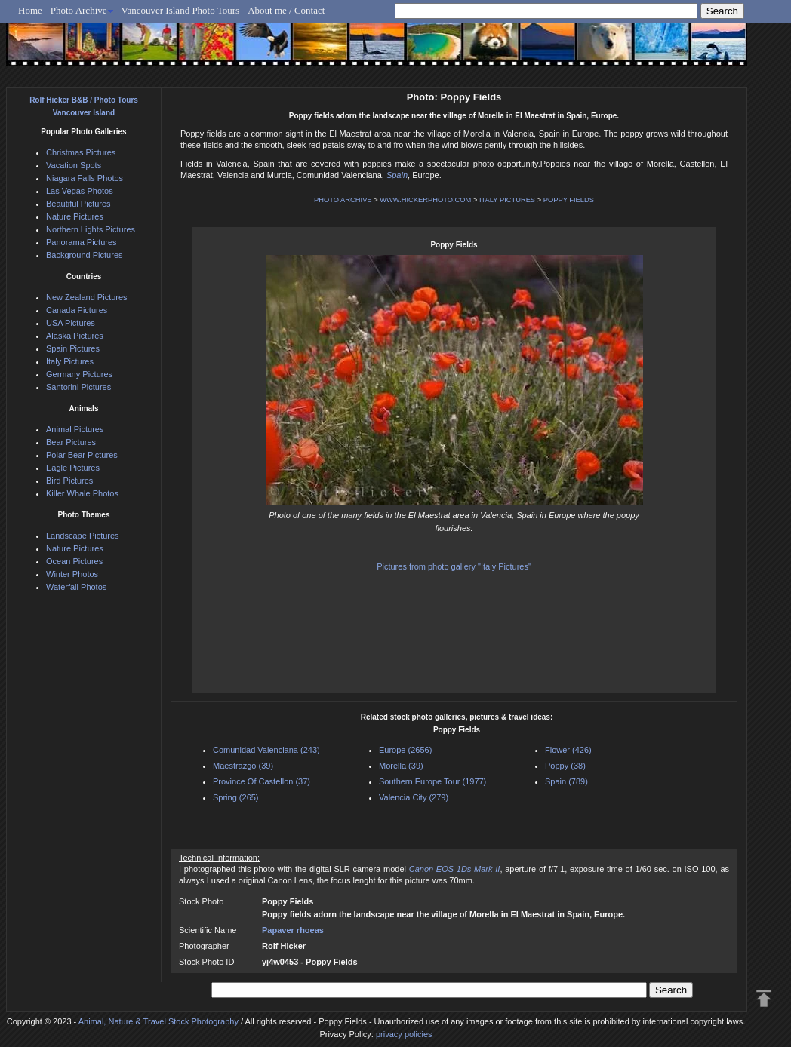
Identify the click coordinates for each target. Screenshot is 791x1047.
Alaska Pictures (74, 335)
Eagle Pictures (73, 467)
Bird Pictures (69, 480)
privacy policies (404, 1034)
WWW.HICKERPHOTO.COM (425, 200)
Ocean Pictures (74, 561)
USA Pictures (70, 322)
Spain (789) (566, 781)
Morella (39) (401, 765)
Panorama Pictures (81, 242)
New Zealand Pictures (87, 297)
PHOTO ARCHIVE (343, 200)
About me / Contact (286, 10)
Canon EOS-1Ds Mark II (454, 869)
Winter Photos (72, 574)
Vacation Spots (73, 165)
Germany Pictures (79, 374)
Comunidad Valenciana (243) (266, 749)
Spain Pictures (73, 348)
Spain (397, 175)
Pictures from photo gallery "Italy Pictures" (454, 566)
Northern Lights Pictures (90, 229)
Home (30, 10)
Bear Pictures (71, 442)
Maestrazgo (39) (243, 765)
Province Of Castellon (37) (261, 781)
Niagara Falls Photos (84, 178)
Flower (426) (568, 749)
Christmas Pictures (80, 152)
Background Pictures (84, 254)
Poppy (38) (565, 765)
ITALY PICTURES (507, 200)
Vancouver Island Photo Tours (181, 10)
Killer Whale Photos (82, 493)
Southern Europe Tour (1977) (432, 781)
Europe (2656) (405, 749)
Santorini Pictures (78, 386)
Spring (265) (236, 797)
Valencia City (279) (413, 797)
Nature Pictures (74, 216)
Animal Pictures (74, 429)
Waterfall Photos (76, 586)
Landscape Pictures (82, 535)
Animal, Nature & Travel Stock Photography (158, 1021)
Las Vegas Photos (79, 190)
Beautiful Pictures (78, 203)
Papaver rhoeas (293, 930)
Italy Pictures (70, 361)
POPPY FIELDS (568, 200)
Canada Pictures (76, 310)
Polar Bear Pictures (82, 454)
